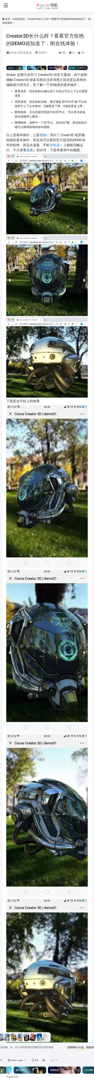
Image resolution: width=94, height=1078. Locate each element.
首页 (7, 19)
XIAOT (41, 52)
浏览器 (55, 145)
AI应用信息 (19, 19)
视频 (43, 135)
